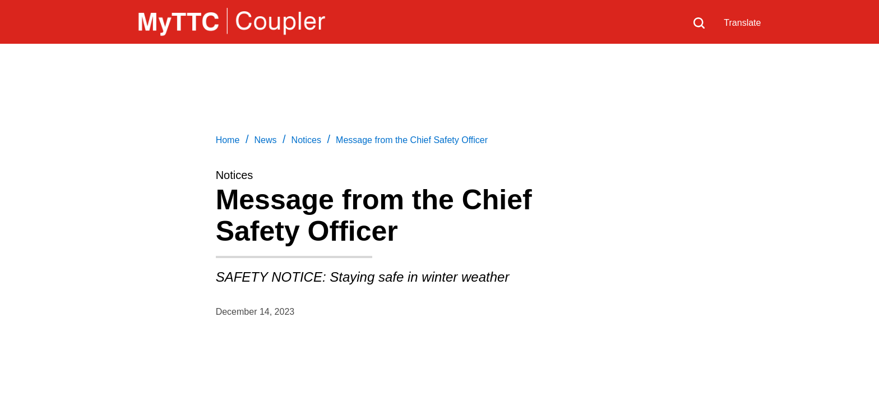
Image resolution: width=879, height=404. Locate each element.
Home (228, 140)
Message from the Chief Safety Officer (412, 140)
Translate (742, 22)
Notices (306, 140)
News (265, 140)
